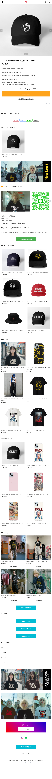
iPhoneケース (26, 621)
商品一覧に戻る (26, 747)
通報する (48, 103)
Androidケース (26, 629)
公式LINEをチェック (26, 239)
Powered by (26, 762)
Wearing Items (26, 607)
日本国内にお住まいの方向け (26, 99)
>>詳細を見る (13, 566)
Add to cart (26, 94)
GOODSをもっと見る (26, 636)
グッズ (3, 662)
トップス (3, 647)
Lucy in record (26, 753)
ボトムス (3, 657)
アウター (3, 652)
